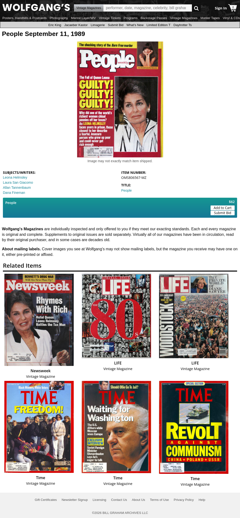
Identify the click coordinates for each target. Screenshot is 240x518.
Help (202, 500)
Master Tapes (210, 18)
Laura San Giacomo (18, 182)
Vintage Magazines (183, 18)
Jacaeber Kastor (76, 25)
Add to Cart (223, 207)
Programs (131, 18)
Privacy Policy (184, 500)
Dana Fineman (14, 193)
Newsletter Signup (75, 500)
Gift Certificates (46, 500)
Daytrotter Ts (183, 25)
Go (196, 8)
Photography (59, 18)
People (126, 190)
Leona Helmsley (15, 177)
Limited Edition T (158, 25)
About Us (138, 500)
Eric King (54, 25)
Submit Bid (115, 25)
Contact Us (119, 500)
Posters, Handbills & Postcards (24, 18)
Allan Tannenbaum (17, 187)
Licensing (99, 500)
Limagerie (98, 25)
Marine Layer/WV (83, 18)
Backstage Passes (154, 18)
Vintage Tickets (110, 18)
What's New (135, 25)
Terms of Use (159, 500)
